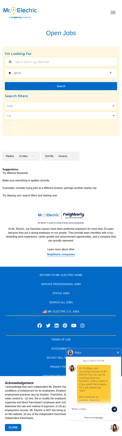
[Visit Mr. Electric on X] (48, 326)
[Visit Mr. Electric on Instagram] (82, 326)
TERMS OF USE (61, 339)
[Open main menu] (113, 12)
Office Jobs (61, 293)
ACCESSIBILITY (61, 348)
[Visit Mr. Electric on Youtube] (74, 326)
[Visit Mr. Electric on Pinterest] (65, 326)
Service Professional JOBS (61, 284)
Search (61, 86)
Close (13, 427)
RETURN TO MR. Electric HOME (61, 275)
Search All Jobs (61, 302)
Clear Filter (11, 127)
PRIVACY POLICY (61, 367)
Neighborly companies (61, 254)
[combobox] (59, 73)
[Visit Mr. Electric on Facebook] (40, 326)
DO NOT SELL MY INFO (61, 357)
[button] (110, 72)
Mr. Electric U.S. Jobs (61, 311)
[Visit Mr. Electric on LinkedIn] (56, 326)
